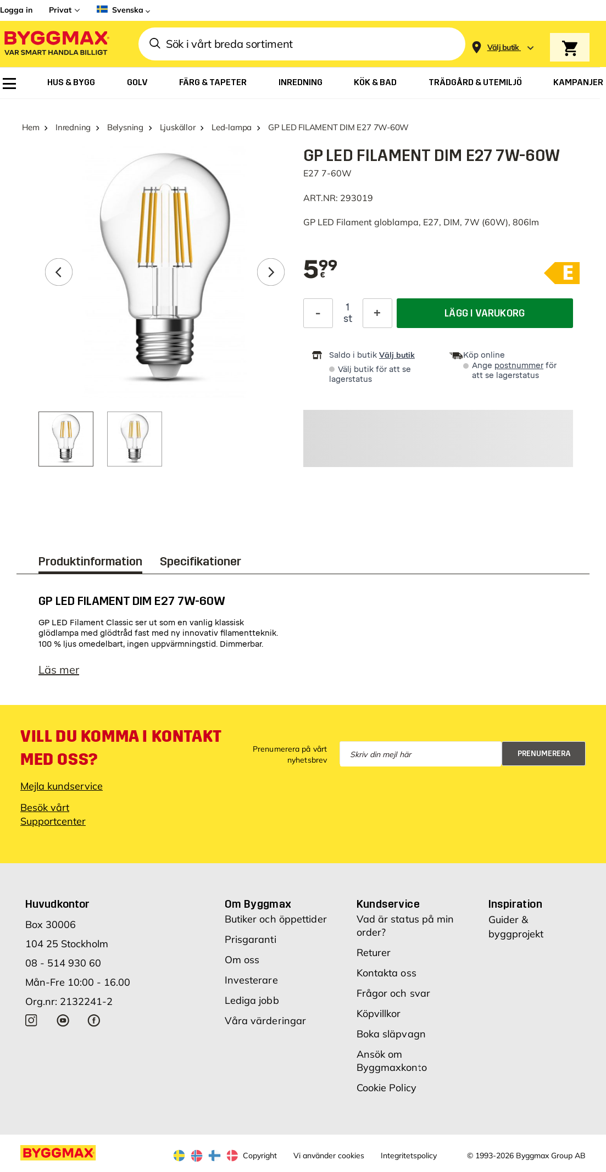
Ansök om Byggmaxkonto (392, 1061)
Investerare (251, 980)
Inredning (73, 127)
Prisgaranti (250, 939)
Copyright (260, 1155)
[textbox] (320, 270)
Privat (60, 10)
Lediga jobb (252, 1000)
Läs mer (58, 669)
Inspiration (515, 903)
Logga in (16, 10)
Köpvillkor (379, 1013)
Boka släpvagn (391, 1033)
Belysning (125, 127)
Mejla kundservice (61, 786)
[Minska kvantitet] (318, 313)
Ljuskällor (178, 127)
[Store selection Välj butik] (503, 47)
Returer (374, 952)
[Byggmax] (56, 44)
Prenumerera (544, 753)
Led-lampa (232, 127)
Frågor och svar (394, 993)
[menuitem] (9, 83)
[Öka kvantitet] (377, 313)
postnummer (518, 365)
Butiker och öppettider (276, 919)
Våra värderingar (266, 1020)
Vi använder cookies (328, 1155)
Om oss (242, 959)
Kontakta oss (386, 973)
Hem (30, 127)
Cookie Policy (386, 1087)
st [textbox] (347, 319)
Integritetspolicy (409, 1155)
